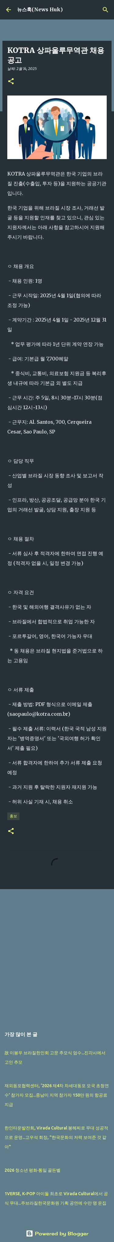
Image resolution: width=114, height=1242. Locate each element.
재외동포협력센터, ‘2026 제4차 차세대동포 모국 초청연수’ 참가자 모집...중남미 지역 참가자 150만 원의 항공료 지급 (57, 1095)
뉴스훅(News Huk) (40, 9)
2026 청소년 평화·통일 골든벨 (32, 1170)
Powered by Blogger (57, 1233)
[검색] (105, 9)
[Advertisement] (57, 955)
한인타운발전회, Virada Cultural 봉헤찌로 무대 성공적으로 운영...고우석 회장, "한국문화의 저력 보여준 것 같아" (56, 1137)
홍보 (13, 816)
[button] (11, 82)
